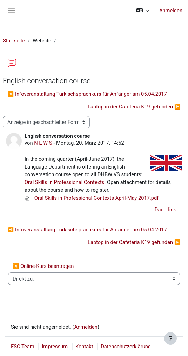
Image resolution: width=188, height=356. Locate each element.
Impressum (55, 346)
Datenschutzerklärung (126, 346)
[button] (142, 10)
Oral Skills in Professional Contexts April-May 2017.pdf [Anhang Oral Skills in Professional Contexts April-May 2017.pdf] (92, 198)
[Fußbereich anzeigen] (170, 338)
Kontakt (84, 346)
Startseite (14, 41)
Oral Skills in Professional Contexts (64, 182)
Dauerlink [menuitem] (165, 209)
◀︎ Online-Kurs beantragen (43, 266)
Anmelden (170, 10)
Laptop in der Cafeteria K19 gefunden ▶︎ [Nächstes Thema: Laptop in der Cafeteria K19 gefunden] (134, 107)
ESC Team (22, 346)
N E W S (43, 143)
